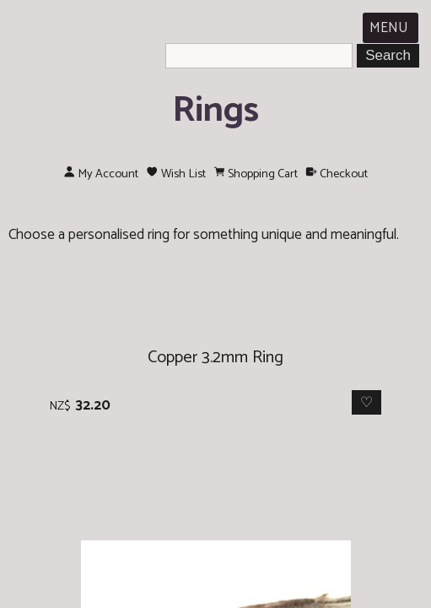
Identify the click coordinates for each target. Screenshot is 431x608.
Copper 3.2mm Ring (215, 358)
